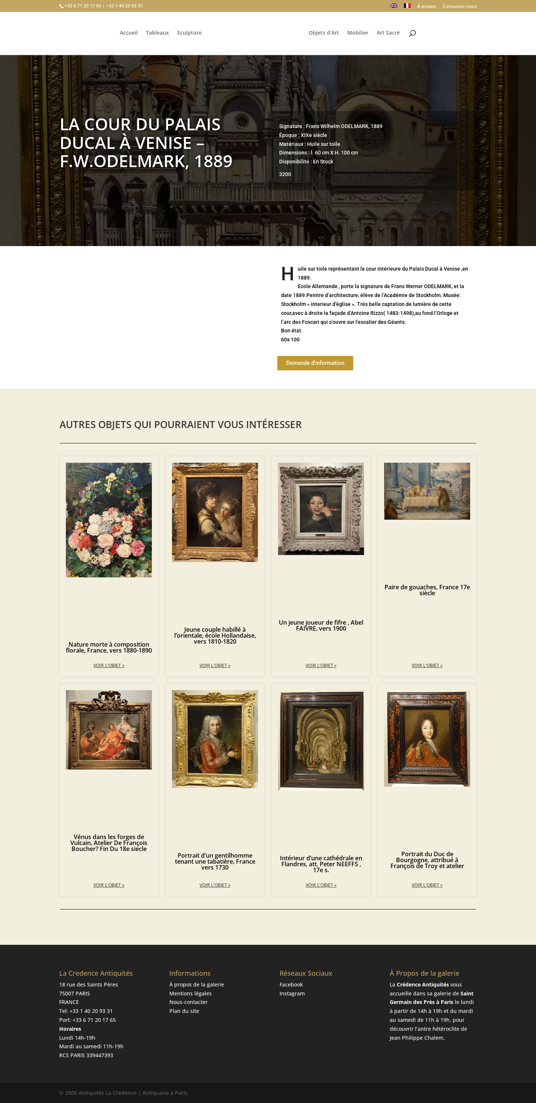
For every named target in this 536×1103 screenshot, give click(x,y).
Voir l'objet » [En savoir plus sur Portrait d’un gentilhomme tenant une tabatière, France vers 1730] (215, 885)
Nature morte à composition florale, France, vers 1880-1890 (109, 647)
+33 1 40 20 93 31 (91, 1010)
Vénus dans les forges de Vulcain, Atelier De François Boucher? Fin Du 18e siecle (108, 843)
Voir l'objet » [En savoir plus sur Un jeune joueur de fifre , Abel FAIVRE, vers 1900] (321, 665)
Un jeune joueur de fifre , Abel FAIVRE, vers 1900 (321, 625)
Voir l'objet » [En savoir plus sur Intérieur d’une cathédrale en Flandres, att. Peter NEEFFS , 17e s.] (321, 885)
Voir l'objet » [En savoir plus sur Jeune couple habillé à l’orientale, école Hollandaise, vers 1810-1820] (215, 665)
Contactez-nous (460, 6)
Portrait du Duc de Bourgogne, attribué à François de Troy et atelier (427, 860)
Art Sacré (389, 34)
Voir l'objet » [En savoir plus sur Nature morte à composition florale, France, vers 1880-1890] (108, 665)
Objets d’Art (325, 34)
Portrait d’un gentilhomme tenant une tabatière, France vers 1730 (215, 861)
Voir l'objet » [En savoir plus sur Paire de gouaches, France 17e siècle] (427, 665)
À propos (426, 6)
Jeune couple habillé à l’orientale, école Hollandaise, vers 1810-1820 (215, 635)
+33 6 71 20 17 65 (94, 1019)
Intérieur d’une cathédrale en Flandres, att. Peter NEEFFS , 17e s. (321, 864)
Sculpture (188, 34)
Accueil (128, 34)
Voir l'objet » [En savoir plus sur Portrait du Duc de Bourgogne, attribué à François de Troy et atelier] (427, 885)
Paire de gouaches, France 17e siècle (427, 590)
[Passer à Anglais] (393, 7)
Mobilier (359, 34)
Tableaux (156, 34)
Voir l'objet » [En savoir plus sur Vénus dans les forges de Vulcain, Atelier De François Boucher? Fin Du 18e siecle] (108, 885)
